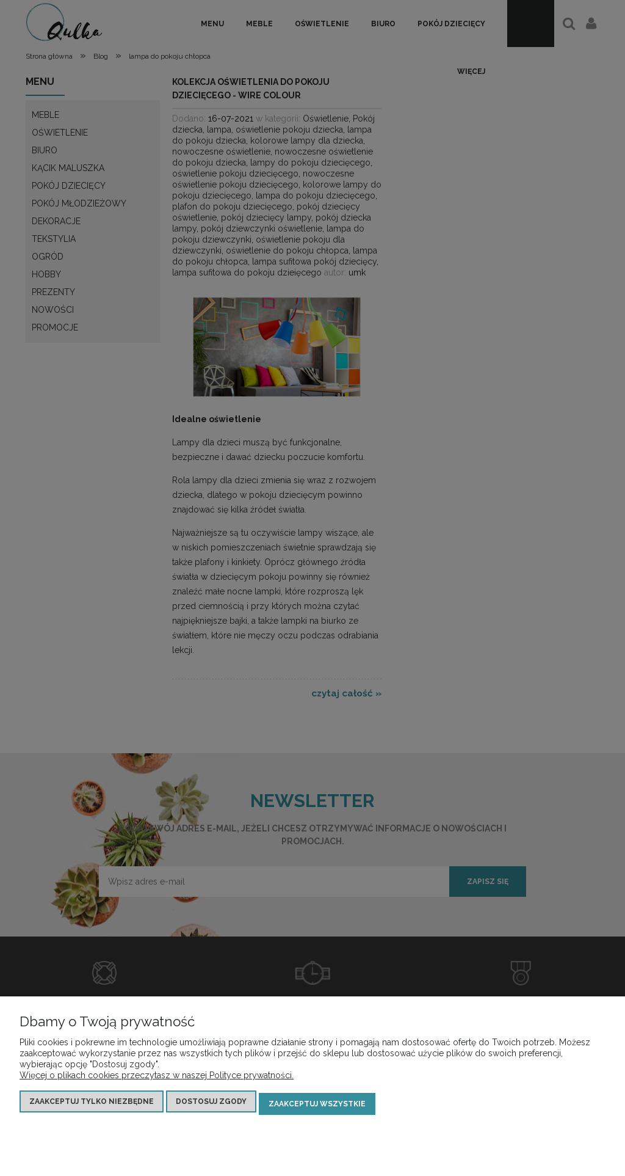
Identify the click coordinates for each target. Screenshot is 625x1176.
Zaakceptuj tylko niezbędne (91, 1106)
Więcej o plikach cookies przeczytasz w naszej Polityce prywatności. (157, 1080)
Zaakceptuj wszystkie (317, 1106)
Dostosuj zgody (211, 1106)
